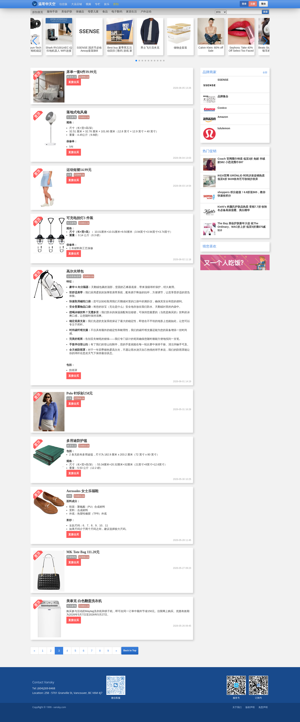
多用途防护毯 (76, 441)
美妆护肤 (66, 11)
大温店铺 (76, 4)
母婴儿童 (93, 11)
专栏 (97, 4)
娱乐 (106, 4)
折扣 (116, 4)
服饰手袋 (52, 11)
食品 (105, 11)
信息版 (63, 4)
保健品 (80, 11)
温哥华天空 (43, 3)
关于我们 (237, 707)
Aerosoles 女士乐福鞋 (82, 491)
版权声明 (250, 707)
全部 (265, 72)
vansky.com (59, 707)
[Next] (116, 651)
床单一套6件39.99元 (81, 72)
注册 (252, 3)
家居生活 (131, 11)
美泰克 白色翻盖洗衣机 (84, 601)
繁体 (263, 3)
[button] (136, 60)
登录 (244, 3)
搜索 (265, 12)
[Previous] (34, 651)
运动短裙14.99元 (78, 170)
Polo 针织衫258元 (79, 393)
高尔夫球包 (75, 271)
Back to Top (129, 650)
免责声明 (263, 707)
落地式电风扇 (76, 112)
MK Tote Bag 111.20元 (82, 552)
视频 (88, 4)
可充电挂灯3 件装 (79, 218)
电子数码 (117, 11)
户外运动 (146, 11)
